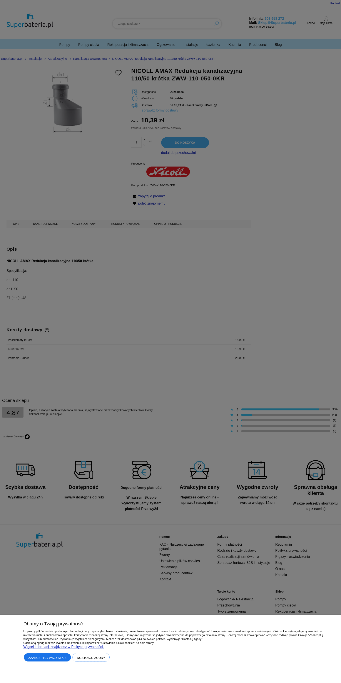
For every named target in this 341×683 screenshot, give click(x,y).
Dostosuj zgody (91, 658)
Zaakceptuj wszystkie (47, 658)
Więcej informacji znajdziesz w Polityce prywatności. (63, 647)
